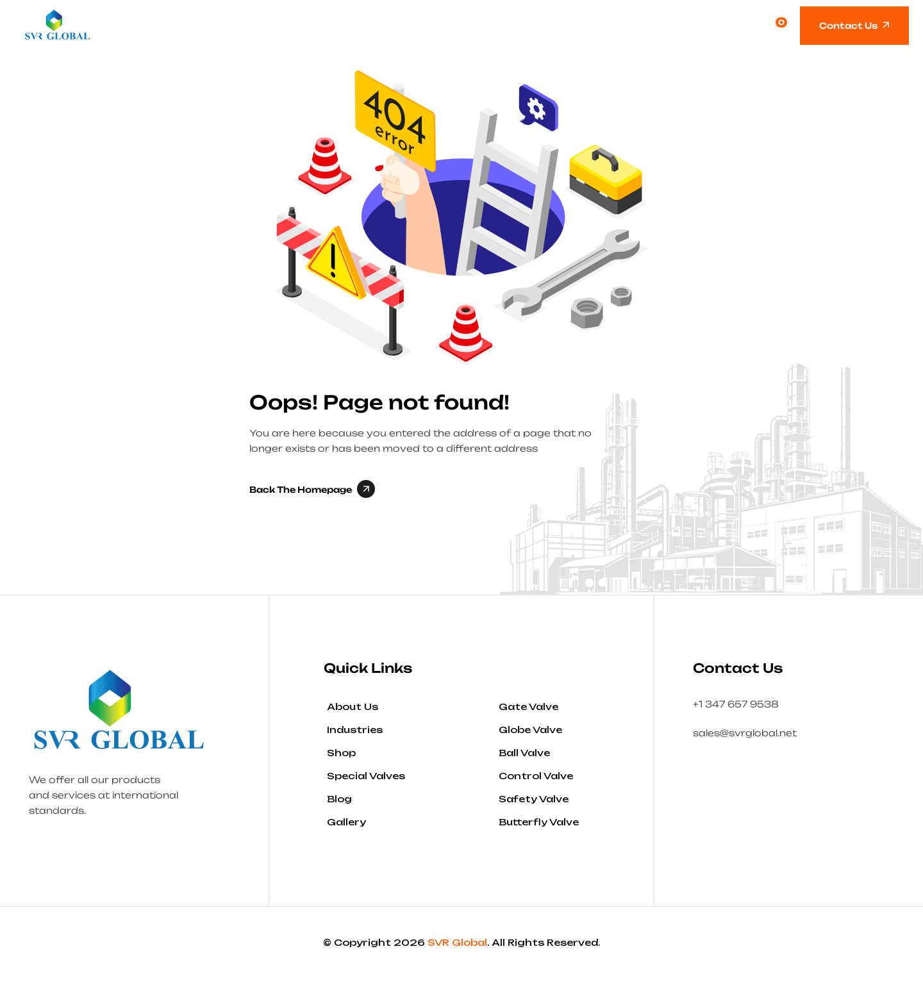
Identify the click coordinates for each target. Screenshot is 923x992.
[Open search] (747, 25)
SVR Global (457, 942)
